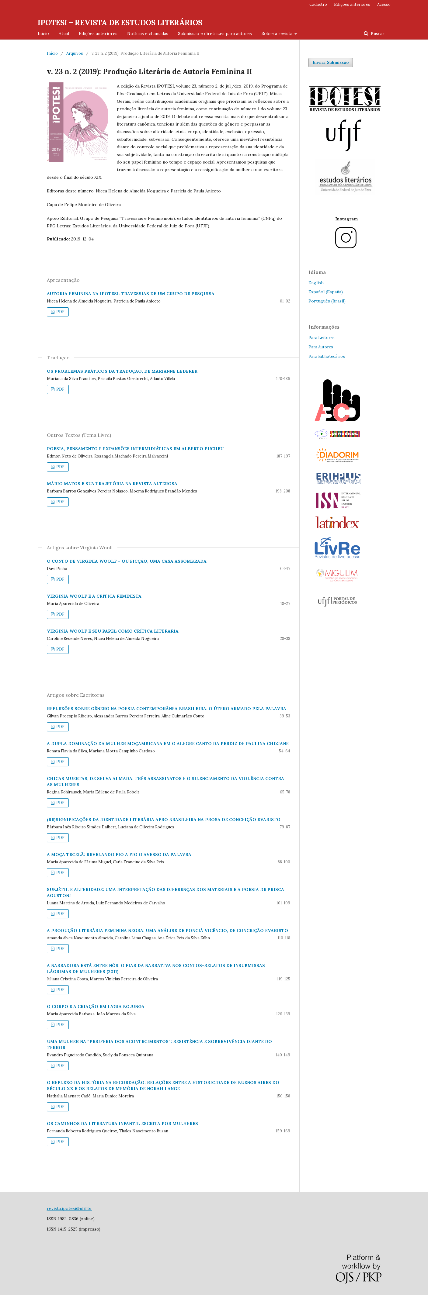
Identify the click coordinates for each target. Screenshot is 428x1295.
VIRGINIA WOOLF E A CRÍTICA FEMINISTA (94, 596)
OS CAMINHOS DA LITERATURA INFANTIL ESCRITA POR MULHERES (122, 1123)
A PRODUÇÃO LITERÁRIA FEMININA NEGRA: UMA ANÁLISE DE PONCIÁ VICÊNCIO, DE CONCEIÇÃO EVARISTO (167, 930)
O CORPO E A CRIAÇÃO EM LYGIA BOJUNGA (95, 1006)
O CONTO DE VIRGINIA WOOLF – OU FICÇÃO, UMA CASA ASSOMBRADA (127, 561)
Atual (64, 33)
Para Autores (320, 347)
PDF (59, 311)
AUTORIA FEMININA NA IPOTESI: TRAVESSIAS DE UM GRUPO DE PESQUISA (130, 293)
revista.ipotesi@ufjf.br (69, 1208)
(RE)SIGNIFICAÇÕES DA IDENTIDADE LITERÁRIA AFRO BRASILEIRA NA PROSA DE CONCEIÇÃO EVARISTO (163, 819)
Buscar (377, 33)
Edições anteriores (98, 33)
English (316, 282)
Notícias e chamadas (147, 33)
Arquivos (74, 53)
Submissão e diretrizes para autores (215, 33)
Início (43, 33)
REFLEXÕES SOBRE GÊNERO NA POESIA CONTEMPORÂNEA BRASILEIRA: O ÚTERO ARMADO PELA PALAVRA (166, 708)
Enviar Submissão (331, 62)
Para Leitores (321, 337)
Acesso (384, 4)
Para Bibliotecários (326, 356)
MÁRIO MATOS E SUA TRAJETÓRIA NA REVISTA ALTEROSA (112, 483)
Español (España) (325, 292)
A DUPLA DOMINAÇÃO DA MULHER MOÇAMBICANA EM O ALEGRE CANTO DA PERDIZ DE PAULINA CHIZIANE (168, 743)
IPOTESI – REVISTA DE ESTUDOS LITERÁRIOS (120, 22)
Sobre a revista (278, 33)
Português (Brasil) (327, 301)
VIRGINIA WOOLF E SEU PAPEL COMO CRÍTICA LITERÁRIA (113, 631)
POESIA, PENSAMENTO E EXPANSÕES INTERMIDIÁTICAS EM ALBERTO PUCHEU (135, 448)
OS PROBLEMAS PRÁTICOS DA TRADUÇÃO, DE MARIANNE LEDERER (122, 371)
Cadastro (318, 4)
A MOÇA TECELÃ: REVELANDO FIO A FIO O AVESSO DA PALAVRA (119, 854)
